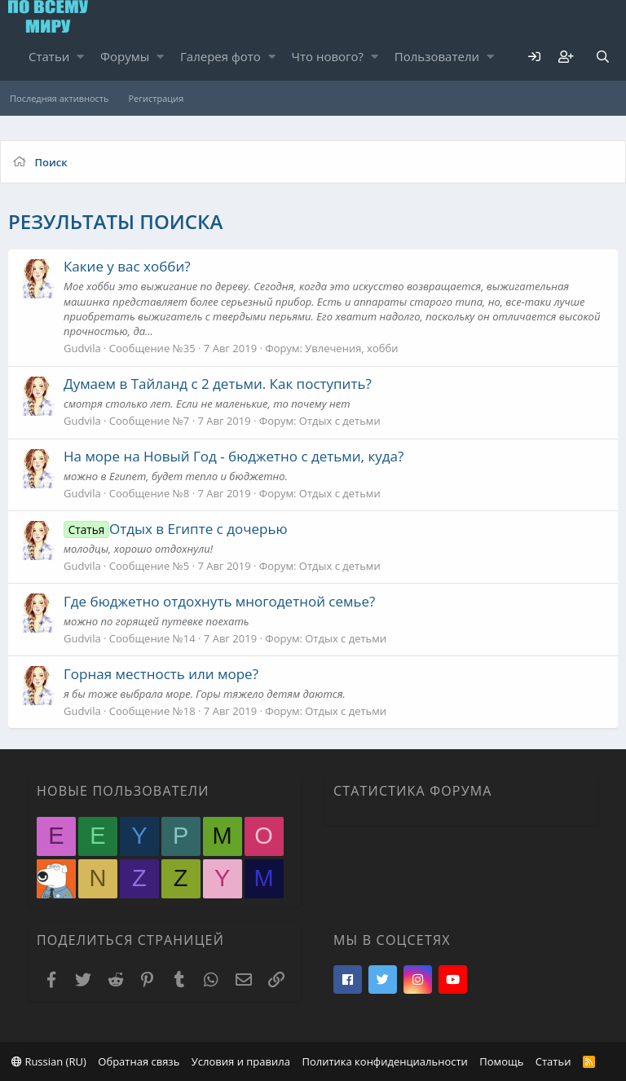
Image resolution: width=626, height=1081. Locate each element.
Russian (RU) (48, 1061)
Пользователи (437, 56)
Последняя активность (59, 98)
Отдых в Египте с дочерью (176, 528)
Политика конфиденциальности (384, 1061)
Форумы (124, 56)
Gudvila (82, 348)
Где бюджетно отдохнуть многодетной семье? (219, 601)
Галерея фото (220, 56)
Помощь (501, 1061)
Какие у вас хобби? (127, 266)
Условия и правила (241, 1061)
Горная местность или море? (161, 673)
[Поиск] (602, 57)
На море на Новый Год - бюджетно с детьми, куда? (233, 456)
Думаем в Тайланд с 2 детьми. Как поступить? (218, 383)
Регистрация (155, 98)
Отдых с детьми (340, 420)
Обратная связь (138, 1061)
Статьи (49, 56)
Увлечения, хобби (351, 348)
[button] (80, 57)
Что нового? (328, 56)
